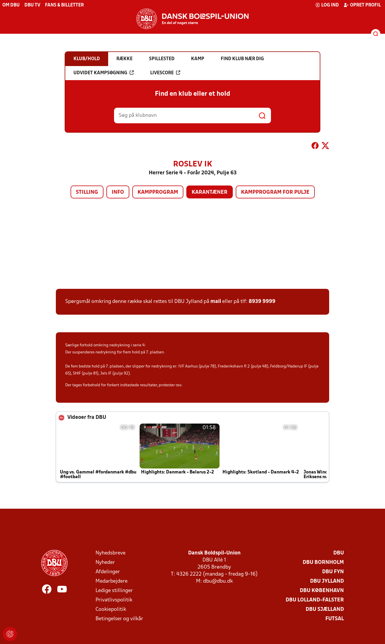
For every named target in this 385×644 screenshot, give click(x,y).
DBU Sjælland (325, 609)
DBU (338, 553)
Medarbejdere (112, 581)
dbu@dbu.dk (218, 581)
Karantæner (209, 192)
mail (215, 301)
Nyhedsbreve (110, 553)
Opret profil (362, 5)
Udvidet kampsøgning (103, 72)
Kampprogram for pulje (275, 192)
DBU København (322, 590)
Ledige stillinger (114, 590)
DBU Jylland (327, 581)
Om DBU (11, 5)
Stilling (87, 192)
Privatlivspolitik (114, 600)
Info (118, 192)
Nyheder (105, 562)
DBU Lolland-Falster (315, 600)
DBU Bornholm (323, 562)
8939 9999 (262, 301)
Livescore (165, 72)
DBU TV (32, 5)
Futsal (334, 618)
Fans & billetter (64, 5)
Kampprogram (158, 192)
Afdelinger (108, 571)
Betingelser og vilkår (119, 618)
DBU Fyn (333, 571)
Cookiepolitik (111, 609)
